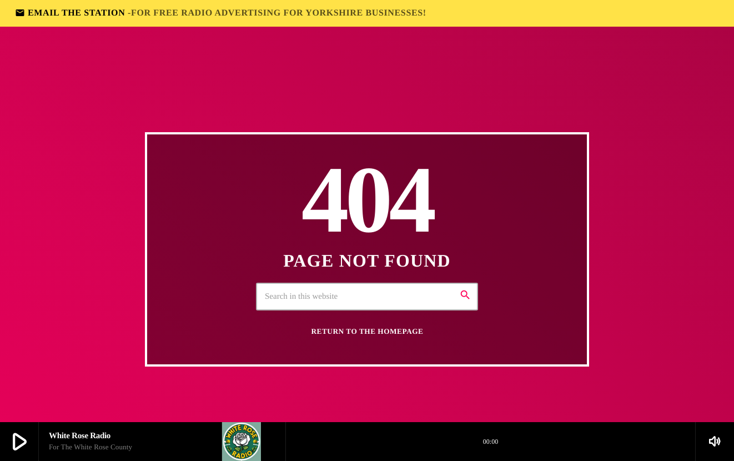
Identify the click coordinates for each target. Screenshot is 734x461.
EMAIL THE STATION (220, 13)
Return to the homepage (367, 331)
